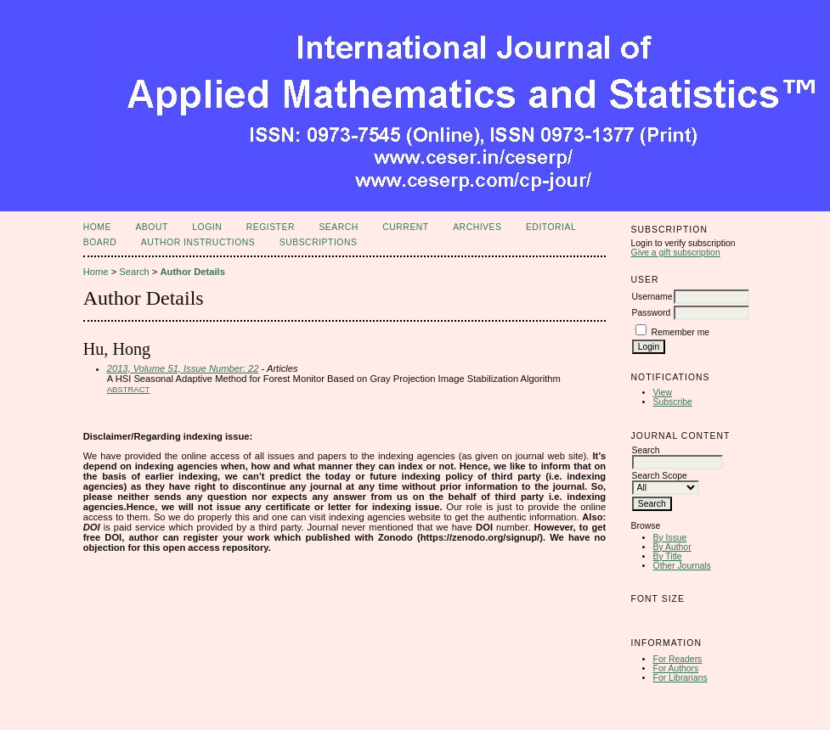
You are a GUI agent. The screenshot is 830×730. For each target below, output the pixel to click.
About (151, 227)
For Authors (676, 668)
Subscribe (672, 402)
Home (97, 227)
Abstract (128, 389)
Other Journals (682, 565)
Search (338, 227)
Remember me (680, 332)
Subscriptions (318, 242)
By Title (667, 556)
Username (652, 296)
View (662, 392)
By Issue (670, 537)
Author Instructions (198, 242)
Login (207, 227)
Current (405, 227)
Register (270, 227)
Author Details (192, 272)
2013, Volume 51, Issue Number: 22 (183, 368)
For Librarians (680, 677)
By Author (672, 547)
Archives (477, 227)
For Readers (678, 659)
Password (651, 312)
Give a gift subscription (675, 252)
